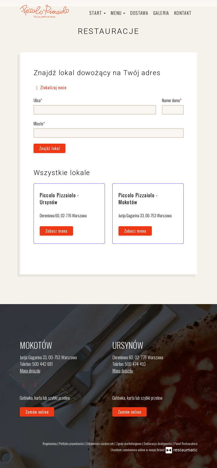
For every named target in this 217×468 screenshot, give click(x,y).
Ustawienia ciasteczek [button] (100, 443)
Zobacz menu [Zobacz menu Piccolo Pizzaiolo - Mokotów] (135, 231)
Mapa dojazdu (30, 370)
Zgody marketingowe (129, 443)
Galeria (161, 13)
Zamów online (37, 412)
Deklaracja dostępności (158, 443)
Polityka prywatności (72, 443)
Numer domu (171, 100)
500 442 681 (42, 364)
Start (97, 13)
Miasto (38, 124)
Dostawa (139, 13)
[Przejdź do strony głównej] (44, 11)
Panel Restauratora (185, 443)
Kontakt (183, 13)
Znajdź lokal (49, 148)
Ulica (37, 100)
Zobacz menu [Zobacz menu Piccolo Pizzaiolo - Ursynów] (56, 231)
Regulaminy (50, 443)
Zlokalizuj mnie (50, 87)
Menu (118, 13)
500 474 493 (135, 364)
